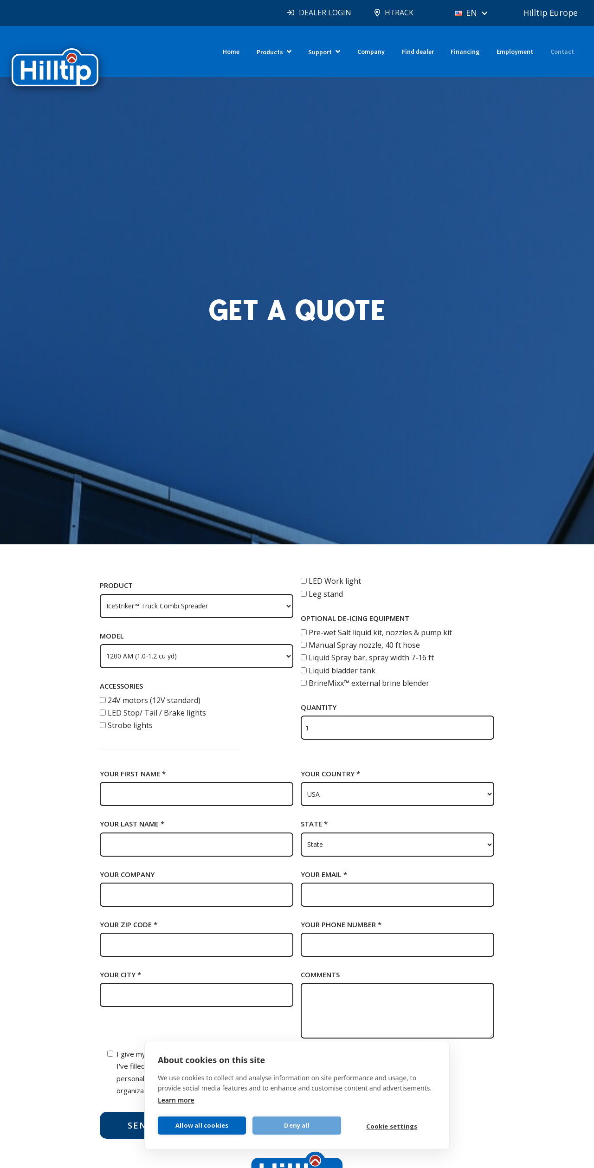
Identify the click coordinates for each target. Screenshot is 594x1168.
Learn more (176, 1099)
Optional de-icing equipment (355, 618)
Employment (515, 51)
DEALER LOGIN (323, 12)
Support (320, 52)
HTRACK (398, 12)
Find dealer (418, 51)
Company (371, 51)
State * (314, 823)
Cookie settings (392, 1126)
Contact (562, 51)
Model (112, 635)
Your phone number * (341, 924)
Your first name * (133, 773)
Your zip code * (128, 924)
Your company (127, 874)
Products (270, 52)
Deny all (297, 1125)
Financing (465, 51)
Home (231, 51)
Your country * (330, 773)
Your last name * (132, 823)
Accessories (121, 685)
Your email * (324, 874)
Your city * (120, 974)
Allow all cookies (201, 1125)
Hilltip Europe (550, 12)
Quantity (318, 707)
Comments (320, 974)
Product (116, 585)
